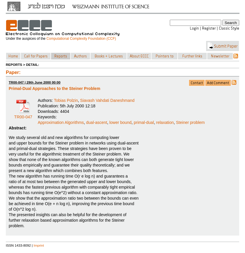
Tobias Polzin (66, 100)
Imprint (39, 245)
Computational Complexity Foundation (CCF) (81, 39)
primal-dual (144, 122)
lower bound (120, 122)
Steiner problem (190, 122)
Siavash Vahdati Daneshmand (107, 100)
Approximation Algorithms (61, 122)
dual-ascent (96, 122)
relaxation (165, 122)
